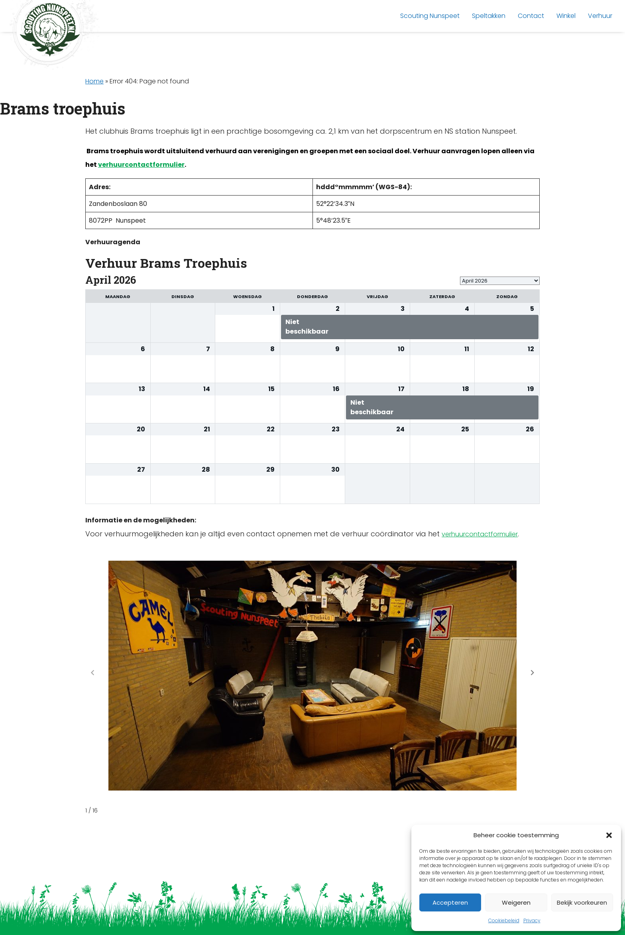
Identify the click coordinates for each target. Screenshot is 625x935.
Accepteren (450, 902)
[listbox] (500, 281)
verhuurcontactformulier (141, 164)
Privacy (531, 920)
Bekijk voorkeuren (582, 902)
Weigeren (516, 902)
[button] (609, 835)
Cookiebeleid (503, 920)
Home (94, 81)
